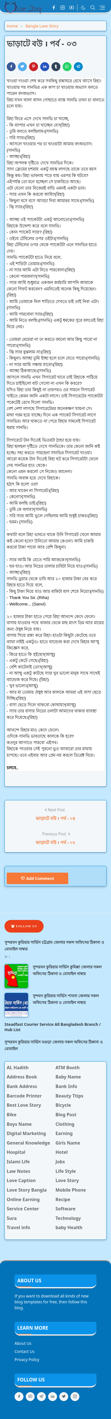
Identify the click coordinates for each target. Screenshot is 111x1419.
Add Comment (37, 878)
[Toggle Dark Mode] (83, 7)
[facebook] (53, 7)
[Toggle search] (93, 8)
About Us (23, 1343)
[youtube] (71, 7)
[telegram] (41, 1396)
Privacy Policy (27, 1359)
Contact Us (24, 1351)
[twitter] (63, 1396)
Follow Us (24, 926)
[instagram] (62, 7)
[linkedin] (52, 1396)
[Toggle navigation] (102, 7)
